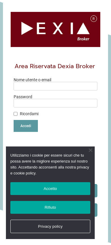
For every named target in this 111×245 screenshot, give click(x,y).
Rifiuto (50, 207)
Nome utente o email (32, 80)
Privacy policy (50, 226)
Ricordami (29, 114)
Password (23, 97)
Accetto (50, 188)
